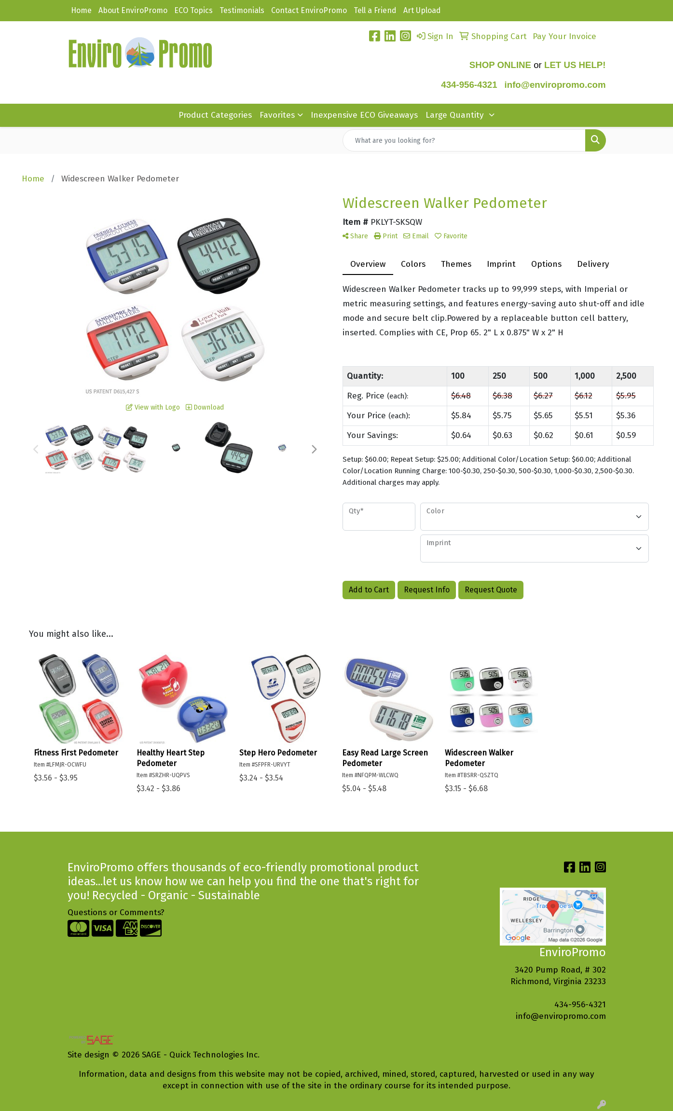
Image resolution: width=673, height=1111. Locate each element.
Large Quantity (456, 115)
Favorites (277, 115)
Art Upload (422, 10)
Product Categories (215, 115)
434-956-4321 (469, 85)
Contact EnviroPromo (309, 10)
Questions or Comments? (116, 912)
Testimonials (242, 10)
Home (81, 10)
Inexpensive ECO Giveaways (364, 115)
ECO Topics (193, 10)
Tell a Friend (375, 10)
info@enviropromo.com (561, 1016)
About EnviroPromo (132, 10)
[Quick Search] (464, 140)
